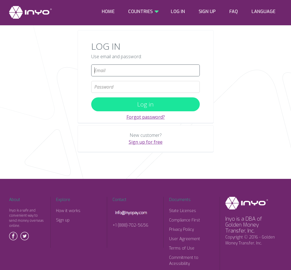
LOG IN (178, 11)
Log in (145, 104)
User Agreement (184, 239)
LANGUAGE (263, 11)
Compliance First (184, 220)
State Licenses (182, 211)
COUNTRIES (140, 11)
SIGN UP (207, 11)
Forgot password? (145, 117)
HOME (108, 11)
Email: (145, 62)
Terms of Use (181, 248)
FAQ (233, 11)
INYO (30, 12)
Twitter (24, 236)
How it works (68, 211)
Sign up (63, 220)
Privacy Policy (181, 229)
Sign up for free (146, 142)
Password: (145, 78)
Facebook (13, 236)
